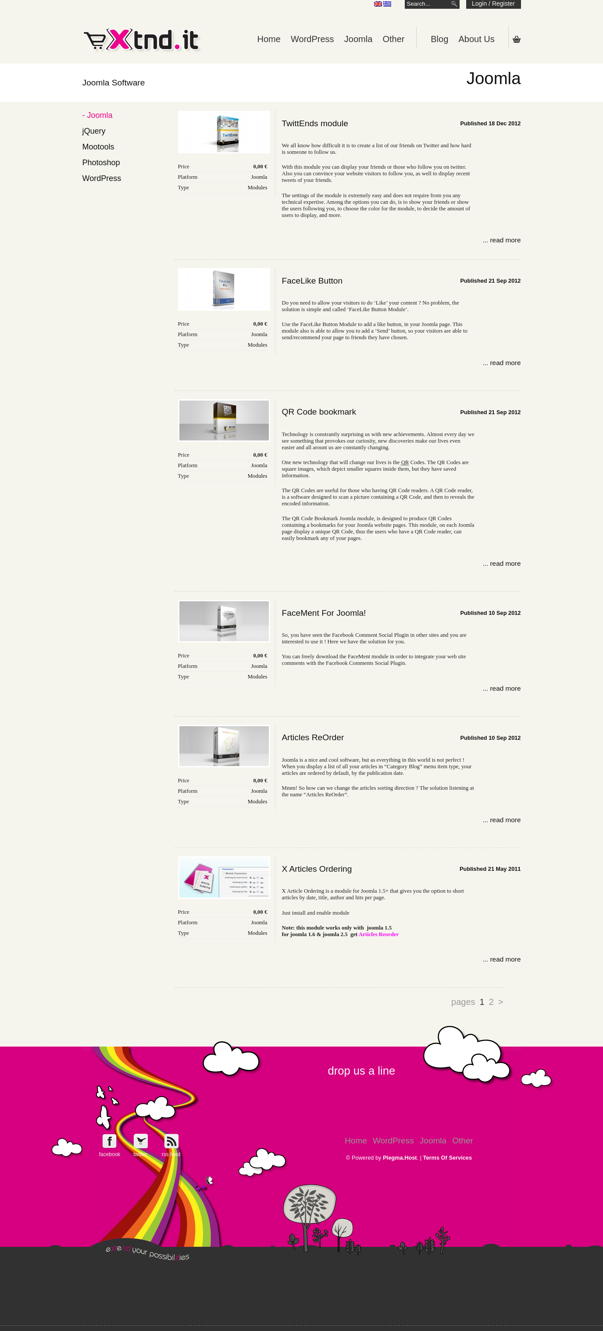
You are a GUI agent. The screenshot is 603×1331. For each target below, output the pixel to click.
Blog (439, 39)
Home (268, 39)
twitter (140, 1154)
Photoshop (101, 162)
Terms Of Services (447, 1157)
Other (393, 39)
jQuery (94, 131)
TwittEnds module (315, 123)
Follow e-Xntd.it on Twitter (140, 1141)
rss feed (171, 1154)
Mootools (98, 146)
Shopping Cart (516, 39)
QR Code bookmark (319, 411)
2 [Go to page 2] (491, 1002)
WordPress (312, 39)
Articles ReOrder (313, 737)
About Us (476, 39)
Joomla (358, 39)
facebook (110, 1154)
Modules (258, 188)
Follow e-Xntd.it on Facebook (110, 1141)
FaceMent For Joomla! (324, 613)
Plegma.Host (400, 1157)
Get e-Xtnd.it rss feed (171, 1141)
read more (505, 240)
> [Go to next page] (500, 1002)
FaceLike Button (312, 280)
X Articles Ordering (317, 868)
